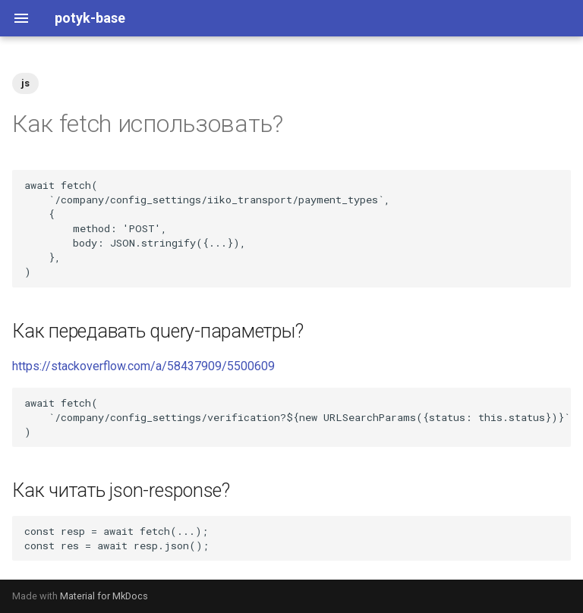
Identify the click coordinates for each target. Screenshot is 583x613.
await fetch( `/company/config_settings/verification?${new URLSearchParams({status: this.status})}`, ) (297, 417)
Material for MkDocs (104, 596)
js (25, 83)
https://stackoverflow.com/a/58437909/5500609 (143, 366)
